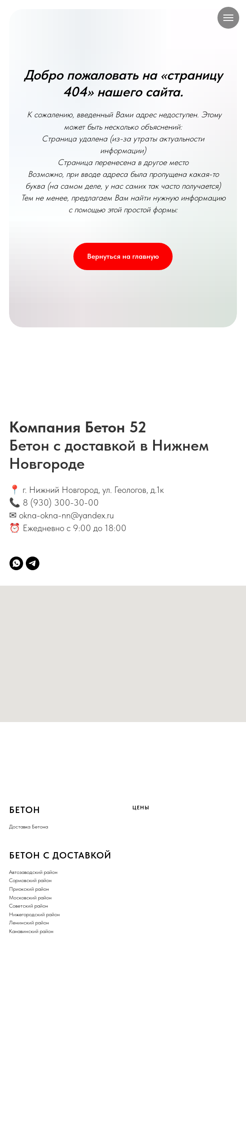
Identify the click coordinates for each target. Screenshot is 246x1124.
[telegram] (32, 563)
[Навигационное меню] (228, 18)
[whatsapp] (16, 563)
